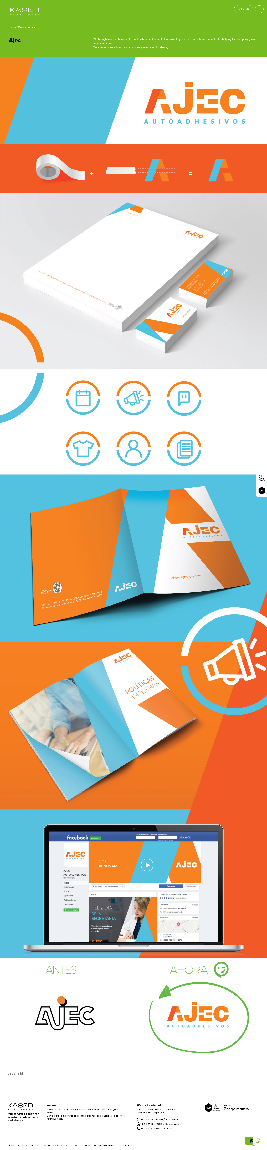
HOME (11, 1145)
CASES (76, 1145)
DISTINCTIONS (50, 1145)
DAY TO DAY (89, 1145)
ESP (252, 1145)
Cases (22, 27)
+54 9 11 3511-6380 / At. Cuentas (157, 1119)
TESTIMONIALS (107, 1145)
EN (255, 1145)
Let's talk (243, 9)
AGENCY (22, 1145)
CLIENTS (65, 1145)
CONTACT (123, 1145)
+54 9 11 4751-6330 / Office (155, 1128)
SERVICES (35, 1145)
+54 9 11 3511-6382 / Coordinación (159, 1124)
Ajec (31, 27)
